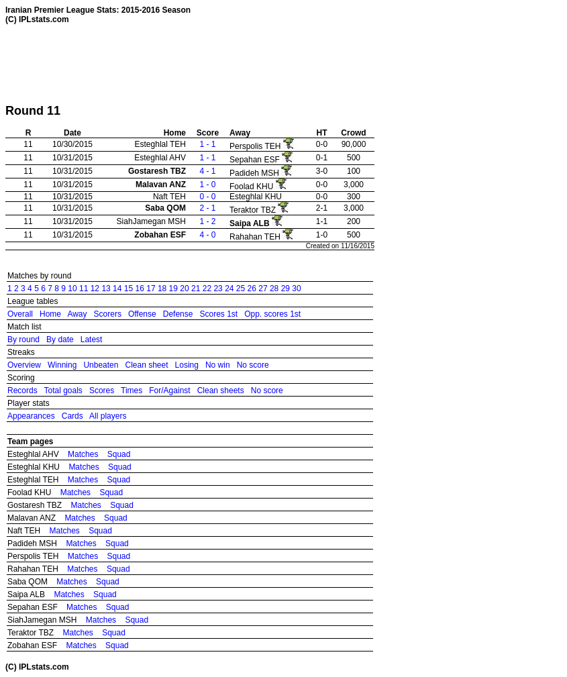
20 (184, 288)
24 (229, 288)
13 (105, 288)
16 (140, 288)
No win (217, 365)
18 (162, 288)
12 (95, 288)
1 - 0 (207, 184)
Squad (119, 454)
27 (262, 288)
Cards (72, 416)
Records (22, 390)
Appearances (31, 416)
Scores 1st (218, 314)
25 (240, 288)
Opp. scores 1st (272, 314)
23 (217, 288)
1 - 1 (207, 144)
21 (195, 288)
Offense (142, 314)
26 (252, 288)
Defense (178, 314)
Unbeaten (100, 365)
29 (285, 288)
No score (253, 365)
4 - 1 (207, 171)
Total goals (63, 390)
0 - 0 (207, 196)
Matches (83, 454)
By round (23, 339)
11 (83, 288)
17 (150, 288)
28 (274, 288)
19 (173, 288)
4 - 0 (207, 235)
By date (60, 339)
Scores (101, 390)
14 (117, 288)
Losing (187, 365)
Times (131, 390)
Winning (62, 365)
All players (107, 416)
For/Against (169, 390)
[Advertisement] (249, 64)
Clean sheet (146, 365)
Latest (92, 339)
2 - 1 (207, 208)
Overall (20, 314)
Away (77, 314)
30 (296, 288)
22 (207, 288)
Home (50, 314)
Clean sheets (220, 390)
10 (72, 288)
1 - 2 (207, 221)
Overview (24, 365)
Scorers (107, 314)
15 (128, 288)
